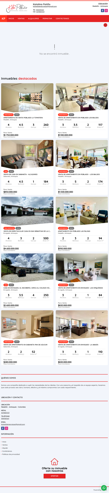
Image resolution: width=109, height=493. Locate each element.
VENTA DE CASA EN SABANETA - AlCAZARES (20, 174)
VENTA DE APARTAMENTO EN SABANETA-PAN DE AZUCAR (25, 345)
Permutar (47, 19)
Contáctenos (62, 19)
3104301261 (40, 10)
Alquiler (5, 448)
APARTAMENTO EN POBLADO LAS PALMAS (74, 231)
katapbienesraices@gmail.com (45, 6)
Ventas (21, 19)
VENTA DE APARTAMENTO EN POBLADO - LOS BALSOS (79, 174)
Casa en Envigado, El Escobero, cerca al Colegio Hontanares (27, 288)
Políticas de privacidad (11, 454)
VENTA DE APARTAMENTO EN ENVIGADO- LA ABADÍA (78, 345)
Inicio (11, 19)
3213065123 (40, 12)
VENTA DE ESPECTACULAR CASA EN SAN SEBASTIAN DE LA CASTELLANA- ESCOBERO (27, 231)
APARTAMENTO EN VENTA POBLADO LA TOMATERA (23, 118)
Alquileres (33, 19)
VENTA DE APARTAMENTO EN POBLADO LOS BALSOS (78, 118)
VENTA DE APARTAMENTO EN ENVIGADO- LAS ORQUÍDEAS (80, 288)
